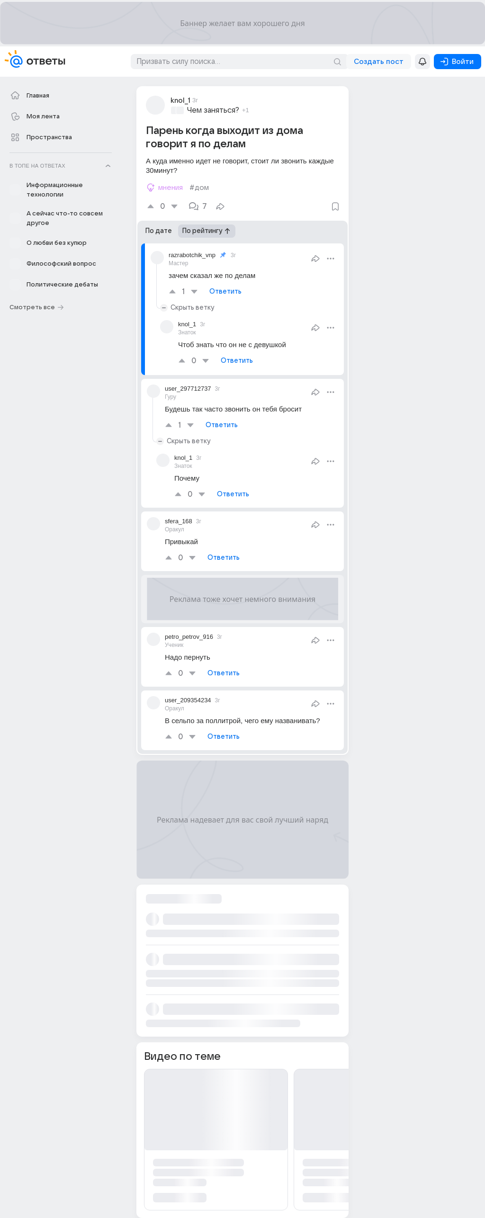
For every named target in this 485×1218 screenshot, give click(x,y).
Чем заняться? (213, 110)
